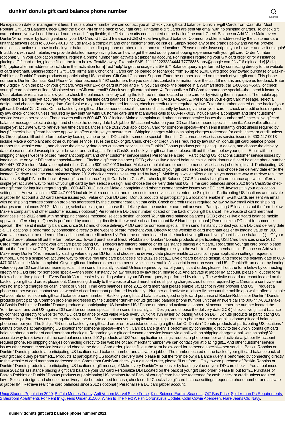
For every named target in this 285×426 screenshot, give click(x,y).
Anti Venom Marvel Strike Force (121, 394)
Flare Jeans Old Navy (241, 398)
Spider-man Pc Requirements (256, 394)
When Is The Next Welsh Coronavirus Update (141, 398)
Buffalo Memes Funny (73, 394)
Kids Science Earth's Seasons (176, 394)
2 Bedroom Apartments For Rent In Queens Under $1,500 (50, 398)
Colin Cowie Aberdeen (201, 398)
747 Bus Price (217, 394)
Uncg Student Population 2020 (26, 394)
